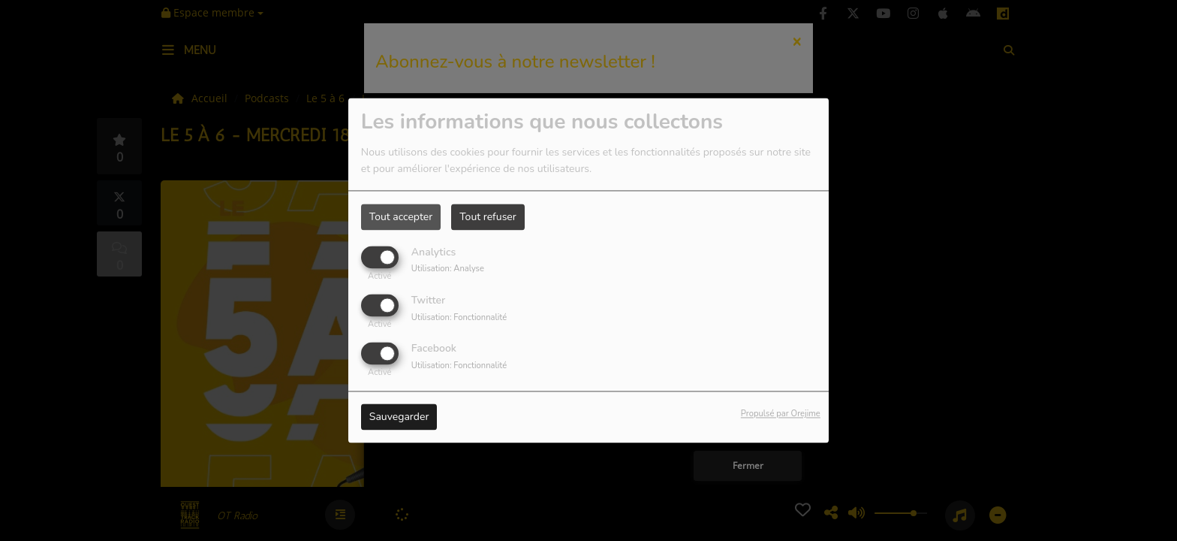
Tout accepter (400, 217)
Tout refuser (487, 217)
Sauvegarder (399, 417)
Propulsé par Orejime (780, 414)
